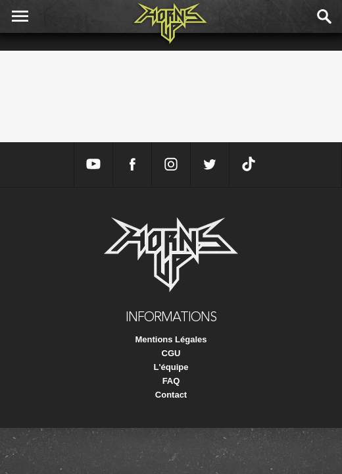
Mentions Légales (171, 339)
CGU (171, 353)
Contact (171, 395)
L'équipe (171, 367)
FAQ (171, 381)
